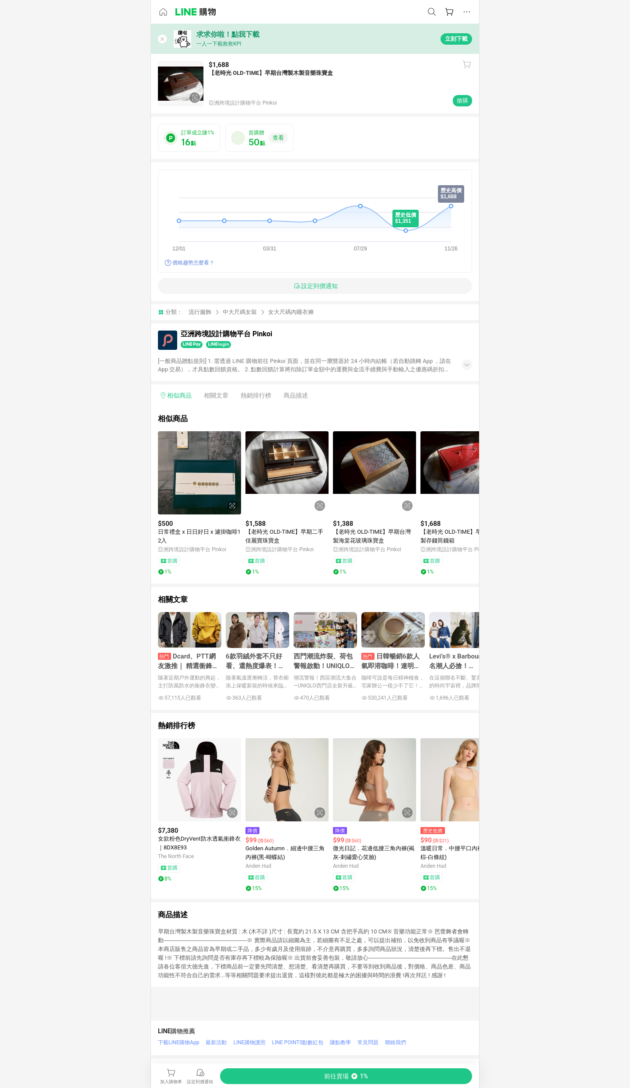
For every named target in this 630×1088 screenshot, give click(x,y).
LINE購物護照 (249, 1042)
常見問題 (367, 1042)
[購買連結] (346, 1076)
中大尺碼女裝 (240, 312)
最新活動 (216, 1042)
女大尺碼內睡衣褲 (291, 312)
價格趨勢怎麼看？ (193, 263)
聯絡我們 (395, 1042)
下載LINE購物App (178, 1042)
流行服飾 (200, 312)
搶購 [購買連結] (462, 100)
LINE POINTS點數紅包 (298, 1042)
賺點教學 (340, 1042)
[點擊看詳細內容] (199, 472)
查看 (278, 137)
